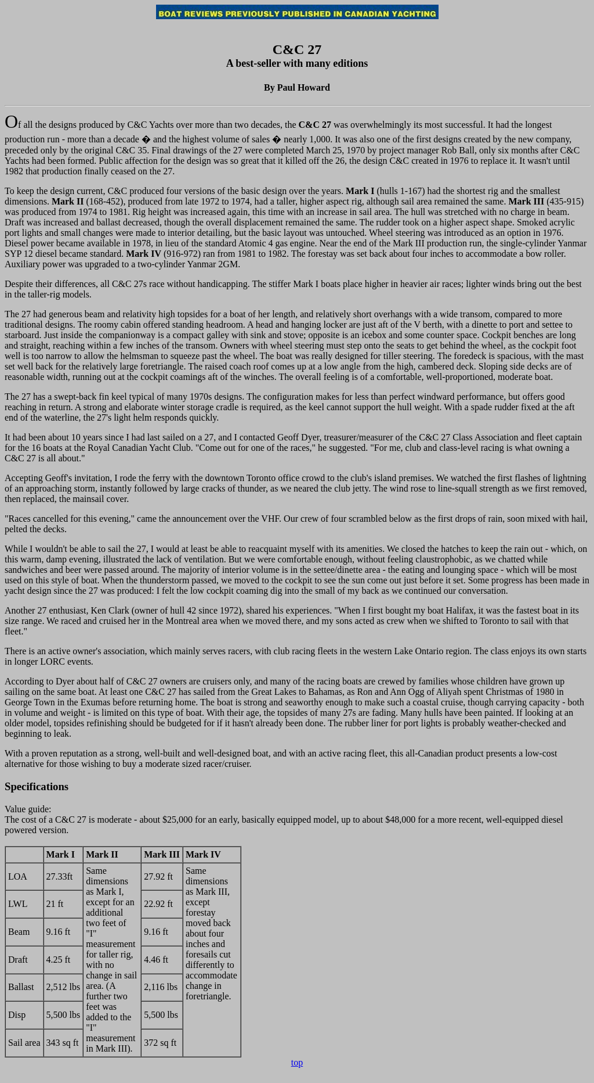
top (297, 1062)
